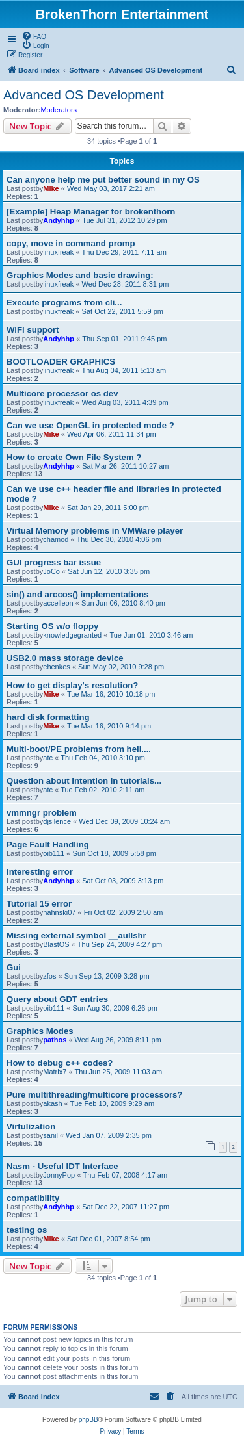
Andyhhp (58, 220)
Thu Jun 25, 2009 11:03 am (119, 1072)
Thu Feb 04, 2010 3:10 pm (103, 758)
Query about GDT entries (57, 999)
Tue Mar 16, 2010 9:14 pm (109, 726)
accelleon (58, 603)
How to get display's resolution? (72, 685)
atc (48, 758)
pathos (54, 1040)
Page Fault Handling (48, 844)
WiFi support (33, 330)
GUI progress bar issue (54, 562)
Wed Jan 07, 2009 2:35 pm (109, 1135)
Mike (51, 188)
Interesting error (40, 872)
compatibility (33, 1198)
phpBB (88, 1419)
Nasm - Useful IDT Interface (62, 1166)
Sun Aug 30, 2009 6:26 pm (115, 1008)
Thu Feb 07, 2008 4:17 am (125, 1175)
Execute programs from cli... (64, 302)
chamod (55, 539)
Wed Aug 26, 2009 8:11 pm (118, 1040)
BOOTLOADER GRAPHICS (61, 362)
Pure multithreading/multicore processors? (94, 1095)
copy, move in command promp (71, 243)
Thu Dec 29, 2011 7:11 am (124, 252)
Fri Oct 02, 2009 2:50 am (123, 912)
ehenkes (56, 667)
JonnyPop (59, 1175)
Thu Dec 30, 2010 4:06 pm (119, 539)
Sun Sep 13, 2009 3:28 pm (107, 976)
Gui (14, 967)
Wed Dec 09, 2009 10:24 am (124, 821)
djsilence (57, 821)
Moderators (58, 110)
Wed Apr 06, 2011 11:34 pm (111, 434)
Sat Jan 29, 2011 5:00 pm (108, 507)
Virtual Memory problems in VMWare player (95, 530)
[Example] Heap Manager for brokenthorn (91, 211)
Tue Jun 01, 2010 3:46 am (151, 635)
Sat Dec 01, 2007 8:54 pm (108, 1239)
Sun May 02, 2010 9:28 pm (121, 667)
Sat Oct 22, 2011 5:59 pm (122, 311)
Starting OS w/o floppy (52, 626)
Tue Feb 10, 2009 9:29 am (112, 1103)
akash (52, 1103)
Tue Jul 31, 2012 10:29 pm (124, 220)
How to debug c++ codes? (60, 1063)
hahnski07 (59, 912)
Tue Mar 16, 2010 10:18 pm (111, 694)
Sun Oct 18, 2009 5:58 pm (114, 853)
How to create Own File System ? (74, 457)
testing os (27, 1230)
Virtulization (31, 1126)
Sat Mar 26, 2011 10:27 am (125, 466)
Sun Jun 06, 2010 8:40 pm (123, 603)
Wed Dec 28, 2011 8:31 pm (125, 284)
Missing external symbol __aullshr (76, 935)
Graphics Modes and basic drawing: (80, 275)
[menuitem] (33, 35)
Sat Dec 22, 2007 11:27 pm (125, 1207)
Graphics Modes (40, 1031)
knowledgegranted (72, 635)
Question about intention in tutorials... (84, 781)
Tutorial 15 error (39, 904)
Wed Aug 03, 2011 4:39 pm (125, 402)
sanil (50, 1135)
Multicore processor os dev (62, 393)
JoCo (51, 571)
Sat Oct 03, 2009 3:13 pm (122, 880)
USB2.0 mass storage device (65, 658)
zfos (49, 976)
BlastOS (56, 944)
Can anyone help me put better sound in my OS (103, 180)
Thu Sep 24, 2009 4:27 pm (119, 944)
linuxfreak (58, 252)
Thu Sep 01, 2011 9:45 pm (124, 338)
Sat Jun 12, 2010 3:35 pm (109, 571)
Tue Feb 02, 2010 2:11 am (102, 789)
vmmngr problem (42, 813)
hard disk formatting (48, 717)
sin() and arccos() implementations (77, 594)
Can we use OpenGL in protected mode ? (90, 425)
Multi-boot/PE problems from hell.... (79, 749)
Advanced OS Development (83, 95)
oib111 (53, 853)
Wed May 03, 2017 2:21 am (111, 188)
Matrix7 (54, 1072)
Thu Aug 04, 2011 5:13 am (124, 370)
